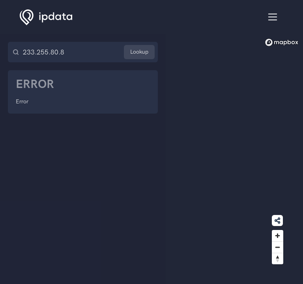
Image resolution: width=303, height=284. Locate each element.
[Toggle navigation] (273, 17)
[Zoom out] (277, 247)
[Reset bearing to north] (277, 258)
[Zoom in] (277, 235)
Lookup (139, 52)
